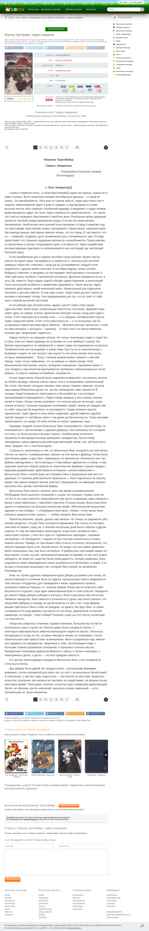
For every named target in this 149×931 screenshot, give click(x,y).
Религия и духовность (124, 58)
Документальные (122, 37)
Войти (125, 2)
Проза (118, 41)
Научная (42, 906)
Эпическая (43, 917)
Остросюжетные (79, 903)
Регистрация (137, 2)
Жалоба (49, 99)
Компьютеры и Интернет (124, 71)
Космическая (43, 903)
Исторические (10, 903)
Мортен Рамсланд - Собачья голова (70, 776)
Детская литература (123, 48)
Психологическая (45, 909)
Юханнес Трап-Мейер (63, 60)
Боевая (41, 895)
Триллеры (8, 911)
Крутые (7, 909)
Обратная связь (113, 917)
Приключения (121, 44)
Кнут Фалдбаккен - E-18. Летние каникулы (16, 776)
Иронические (10, 900)
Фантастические (79, 900)
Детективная (43, 900)
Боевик (7, 895)
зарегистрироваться (31, 819)
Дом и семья (120, 51)
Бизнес (118, 54)
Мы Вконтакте (97, 48)
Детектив (8, 897)
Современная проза (63, 71)
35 (77, 147)
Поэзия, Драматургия (123, 75)
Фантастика (91, 9)
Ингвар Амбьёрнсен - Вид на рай (43, 775)
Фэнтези (42, 914)
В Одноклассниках (78, 48)
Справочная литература (124, 61)
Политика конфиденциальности (119, 914)
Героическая (43, 897)
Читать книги (33, 9)
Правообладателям (114, 911)
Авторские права (56, 29)
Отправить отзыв (13, 879)
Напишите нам (60, 102)
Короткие (76, 897)
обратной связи (74, 928)
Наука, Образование (123, 34)
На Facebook (14, 48)
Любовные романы (73, 9)
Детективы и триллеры (51, 9)
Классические (10, 906)
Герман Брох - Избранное (96, 775)
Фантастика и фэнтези (124, 24)
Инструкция (91, 106)
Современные (78, 906)
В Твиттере (33, 48)
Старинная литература (124, 64)
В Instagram (55, 48)
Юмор (118, 68)
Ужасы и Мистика (45, 911)
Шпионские (9, 914)
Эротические (77, 909)
